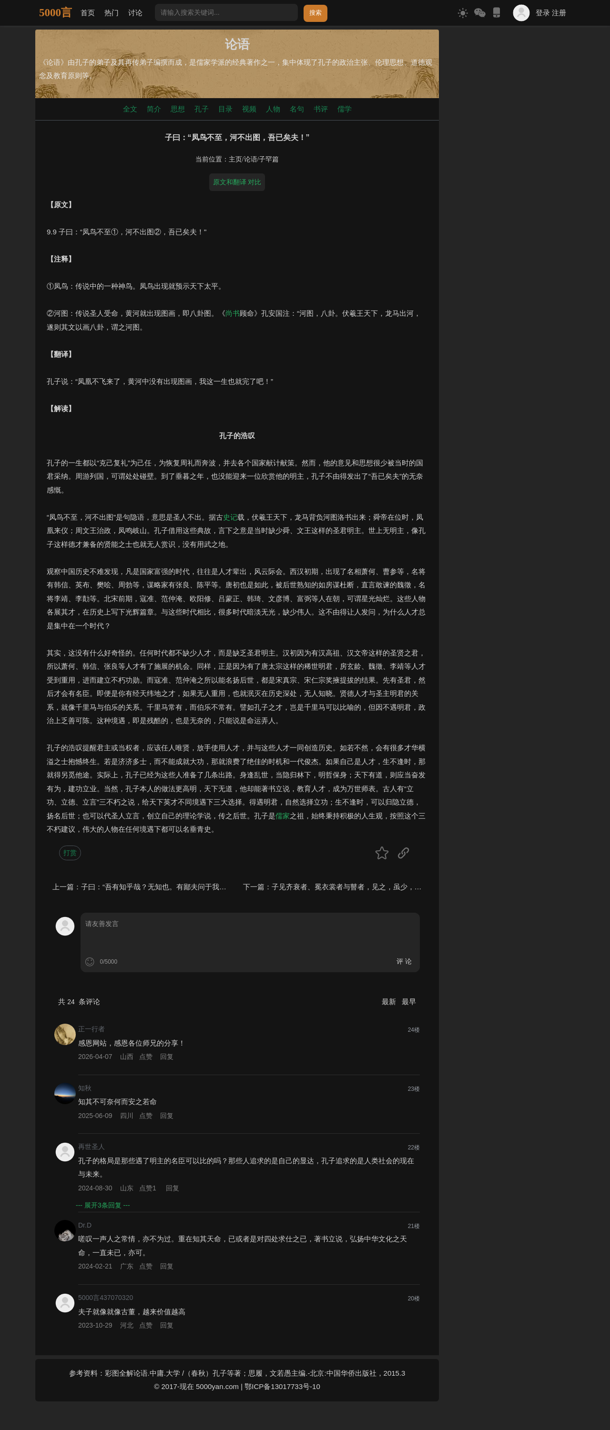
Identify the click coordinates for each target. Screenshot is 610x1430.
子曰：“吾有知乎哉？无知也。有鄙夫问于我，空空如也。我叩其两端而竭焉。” (205, 887)
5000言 (55, 13)
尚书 (232, 313)
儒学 (344, 109)
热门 (111, 13)
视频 (249, 109)
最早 (409, 1001)
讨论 (135, 13)
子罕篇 (269, 159)
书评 (321, 109)
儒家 (282, 816)
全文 (130, 109)
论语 (250, 159)
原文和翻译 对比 (237, 182)
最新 (390, 1001)
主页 (235, 159)
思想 (178, 109)
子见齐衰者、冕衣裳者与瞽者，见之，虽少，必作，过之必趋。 (372, 887)
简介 (154, 109)
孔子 (201, 109)
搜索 (315, 12)
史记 (230, 517)
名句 (297, 109)
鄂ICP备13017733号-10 (282, 1386)
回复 (166, 1056)
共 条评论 (79, 1001)
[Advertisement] (509, 172)
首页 (88, 13)
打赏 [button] (70, 852)
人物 (273, 109)
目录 (225, 109)
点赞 (145, 1056)
